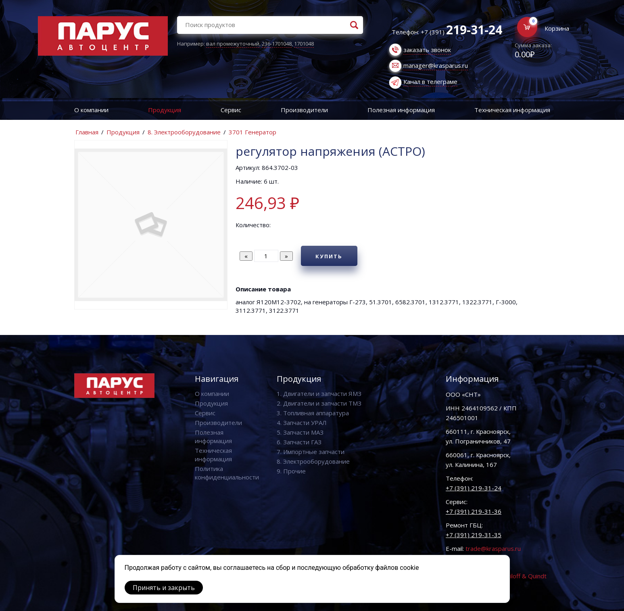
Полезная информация (401, 110)
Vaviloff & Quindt (523, 576)
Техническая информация (512, 110)
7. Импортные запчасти (310, 452)
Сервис (231, 110)
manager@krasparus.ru (435, 65)
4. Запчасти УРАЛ (302, 422)
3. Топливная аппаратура (313, 413)
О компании (91, 110)
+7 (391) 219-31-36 (473, 511)
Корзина (557, 28)
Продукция (164, 110)
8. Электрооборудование (184, 132)
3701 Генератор (252, 132)
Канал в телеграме (430, 81)
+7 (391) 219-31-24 (473, 488)
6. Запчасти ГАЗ (299, 442)
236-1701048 (277, 43)
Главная (86, 132)
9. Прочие (291, 471)
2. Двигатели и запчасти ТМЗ (319, 403)
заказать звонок (427, 50)
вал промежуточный (232, 43)
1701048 (304, 43)
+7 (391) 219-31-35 (473, 535)
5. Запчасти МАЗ (300, 432)
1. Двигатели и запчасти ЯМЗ (319, 393)
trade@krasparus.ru (493, 548)
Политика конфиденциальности (227, 473)
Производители (304, 110)
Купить (328, 256)
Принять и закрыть (164, 587)
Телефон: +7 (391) (447, 32)
